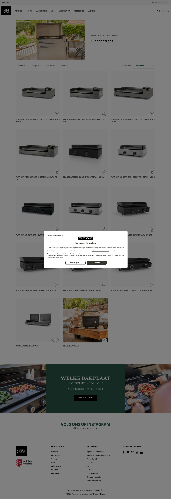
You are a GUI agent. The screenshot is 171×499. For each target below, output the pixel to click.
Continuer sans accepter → (55, 235)
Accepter (97, 263)
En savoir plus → (75, 263)
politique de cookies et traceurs (100, 251)
